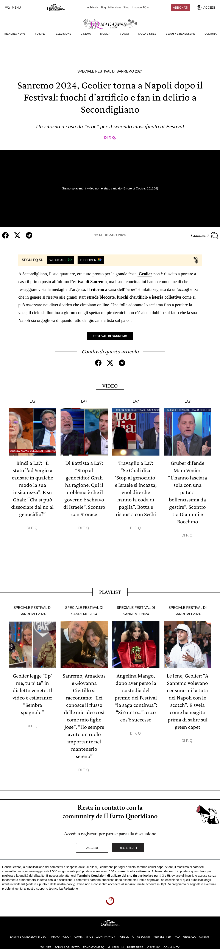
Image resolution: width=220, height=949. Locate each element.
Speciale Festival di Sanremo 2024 (109, 71)
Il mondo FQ (141, 7)
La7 (33, 401)
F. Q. (112, 138)
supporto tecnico (47, 888)
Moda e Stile (147, 33)
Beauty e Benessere (180, 33)
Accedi (92, 848)
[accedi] (206, 7)
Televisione (62, 33)
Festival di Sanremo (110, 336)
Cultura (210, 33)
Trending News (14, 33)
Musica (105, 33)
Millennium (114, 7)
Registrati (128, 848)
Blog (103, 7)
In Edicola (92, 7)
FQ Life (40, 33)
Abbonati (180, 7)
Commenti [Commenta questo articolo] (204, 235)
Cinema (86, 33)
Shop (126, 7)
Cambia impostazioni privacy (94, 936)
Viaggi (124, 33)
